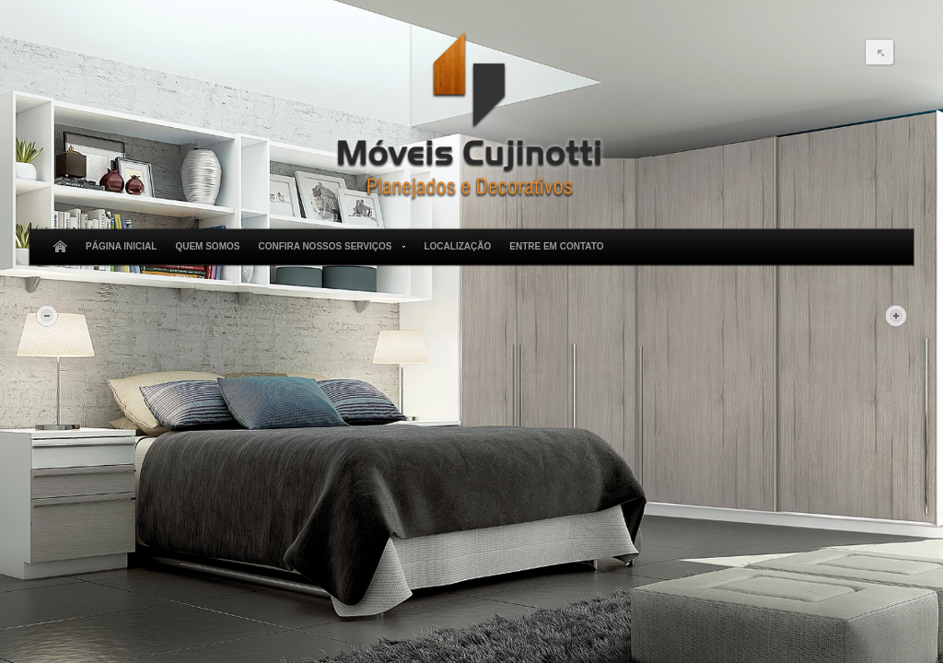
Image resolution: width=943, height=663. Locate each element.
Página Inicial (121, 246)
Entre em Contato (556, 246)
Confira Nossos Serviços (328, 246)
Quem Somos (207, 246)
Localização (457, 246)
